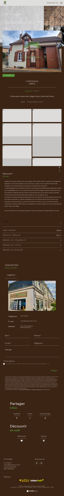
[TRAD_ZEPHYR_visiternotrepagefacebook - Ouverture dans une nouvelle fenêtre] (36, 463)
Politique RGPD (46, 487)
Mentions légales (28, 487)
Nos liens (40, 487)
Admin (34, 487)
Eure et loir (31, 21)
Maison (47, 21)
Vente (24, 21)
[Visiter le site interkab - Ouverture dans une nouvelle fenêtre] (37, 480)
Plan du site (20, 487)
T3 (50, 21)
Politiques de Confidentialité (24, 389)
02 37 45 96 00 (24, 316)
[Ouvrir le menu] (61, 3)
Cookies (52, 487)
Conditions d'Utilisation (36, 389)
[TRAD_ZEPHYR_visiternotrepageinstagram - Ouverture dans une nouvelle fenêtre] (41, 463)
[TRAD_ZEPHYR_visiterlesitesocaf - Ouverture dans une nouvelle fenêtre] (24, 480)
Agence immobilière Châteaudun (12, 21)
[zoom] (17, 110)
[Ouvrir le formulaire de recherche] (52, 3)
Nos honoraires (13, 487)
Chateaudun (39, 21)
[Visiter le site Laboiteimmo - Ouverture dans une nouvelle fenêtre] (32, 490)
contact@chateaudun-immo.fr (28, 321)
